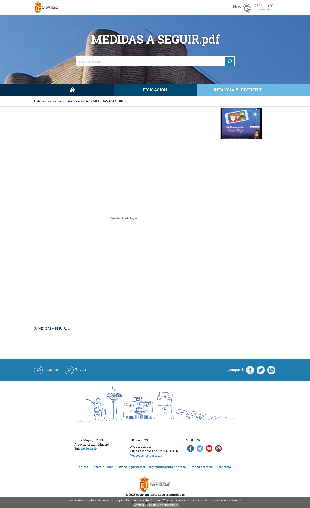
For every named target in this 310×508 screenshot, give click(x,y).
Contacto (224, 467)
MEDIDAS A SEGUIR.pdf (54, 328)
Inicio (72, 90)
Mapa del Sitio (202, 467)
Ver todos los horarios (146, 456)
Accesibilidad (103, 467)
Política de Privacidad (162, 505)
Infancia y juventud (238, 89)
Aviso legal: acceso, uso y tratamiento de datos (152, 467)
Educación (155, 89)
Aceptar (139, 505)
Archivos (74, 101)
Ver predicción (263, 9)
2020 (86, 101)
